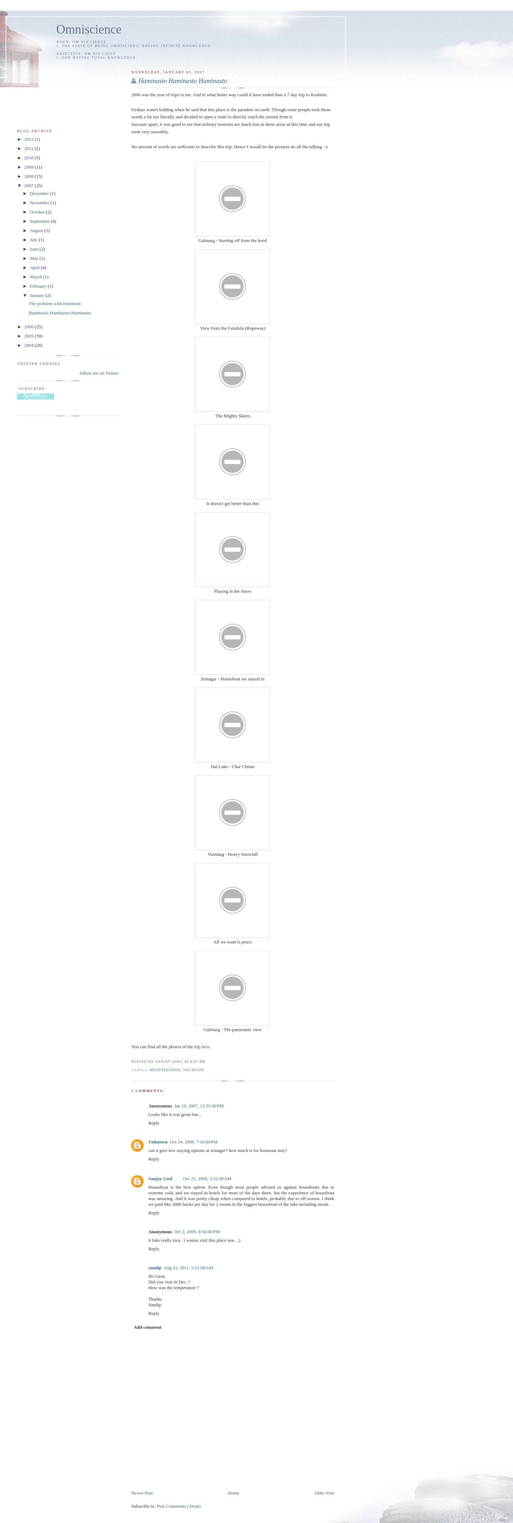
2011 (29, 148)
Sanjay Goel (160, 1178)
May (35, 258)
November (40, 202)
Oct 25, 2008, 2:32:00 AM (207, 1178)
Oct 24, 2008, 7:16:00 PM (194, 1141)
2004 (29, 345)
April (35, 267)
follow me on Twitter (99, 373)
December (40, 193)
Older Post (324, 1493)
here (205, 1046)
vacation (193, 1070)
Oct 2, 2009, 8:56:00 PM (197, 1231)
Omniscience (88, 29)
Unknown (157, 1141)
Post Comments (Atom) (179, 1506)
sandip (154, 1267)
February (39, 286)
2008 (29, 176)
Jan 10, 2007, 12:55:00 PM (199, 1105)
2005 (29, 336)
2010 (29, 157)
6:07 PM (197, 1062)
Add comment (147, 1327)
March (36, 276)
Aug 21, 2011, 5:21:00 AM (188, 1267)
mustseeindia (165, 1070)
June (35, 249)
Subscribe (31, 389)
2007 (29, 185)
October (38, 212)
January (38, 295)
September (40, 221)
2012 (29, 139)
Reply (153, 1123)
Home (233, 1493)
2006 (29, 326)
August (37, 230)
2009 (29, 167)
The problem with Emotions (54, 303)
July (34, 239)
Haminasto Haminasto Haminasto (59, 312)
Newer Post (141, 1493)
